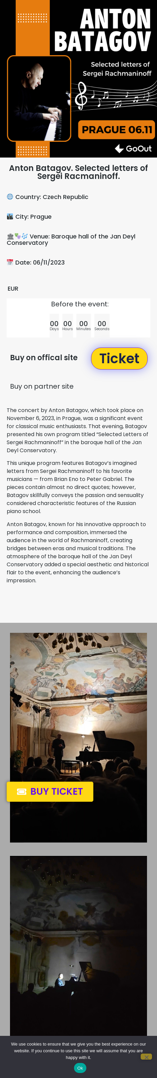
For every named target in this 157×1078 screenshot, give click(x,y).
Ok (80, 1068)
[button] (119, 359)
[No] (146, 1057)
